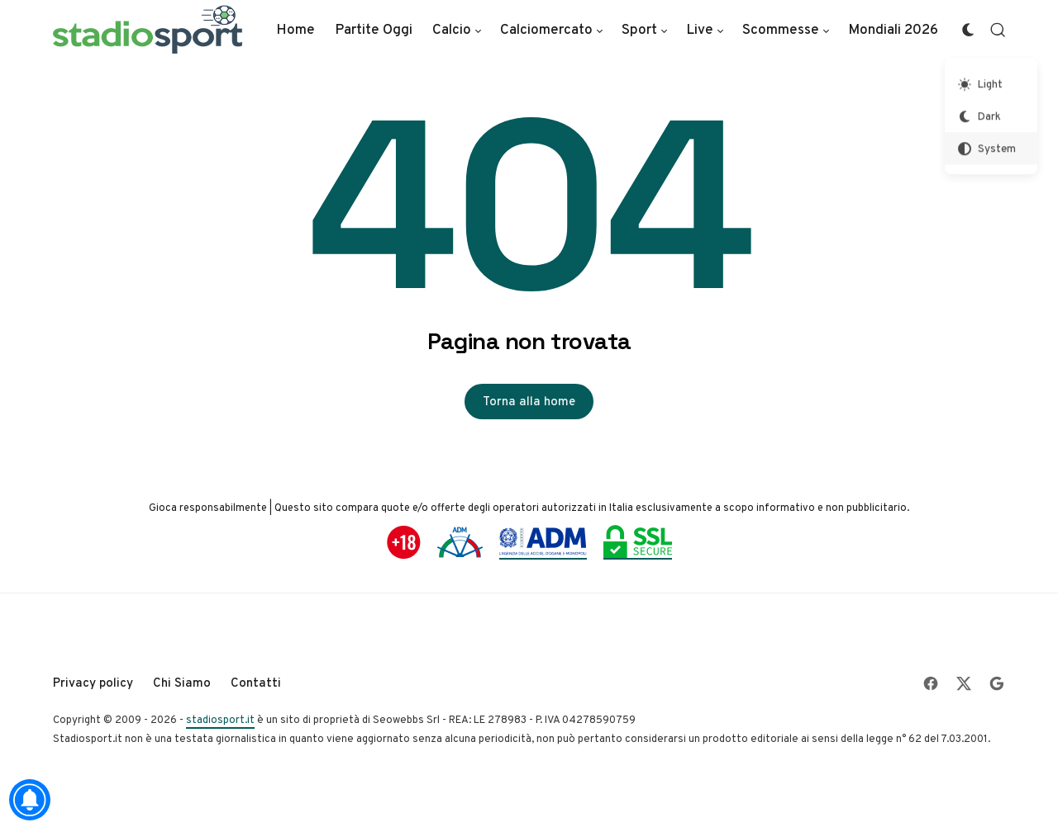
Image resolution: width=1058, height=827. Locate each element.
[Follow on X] (964, 683)
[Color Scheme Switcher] (967, 29)
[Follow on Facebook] (931, 683)
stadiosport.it (220, 719)
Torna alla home (529, 401)
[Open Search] (997, 29)
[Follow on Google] (997, 683)
